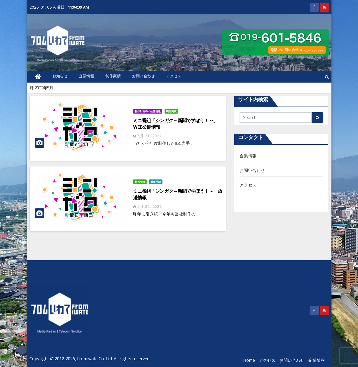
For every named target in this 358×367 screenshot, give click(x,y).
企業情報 (86, 75)
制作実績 (113, 75)
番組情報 (155, 182)
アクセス (173, 75)
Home (249, 360)
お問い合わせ (143, 75)
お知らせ (59, 75)
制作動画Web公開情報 (148, 111)
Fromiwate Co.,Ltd (94, 359)
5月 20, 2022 (149, 206)
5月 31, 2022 (149, 135)
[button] (327, 77)
